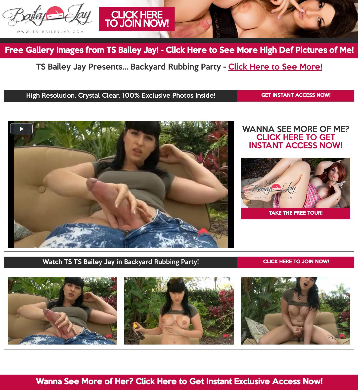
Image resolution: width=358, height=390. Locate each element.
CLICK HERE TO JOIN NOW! (296, 262)
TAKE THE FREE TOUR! (295, 213)
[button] (21, 128)
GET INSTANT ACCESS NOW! (295, 95)
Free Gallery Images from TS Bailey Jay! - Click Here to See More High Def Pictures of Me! (179, 50)
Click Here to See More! (275, 67)
